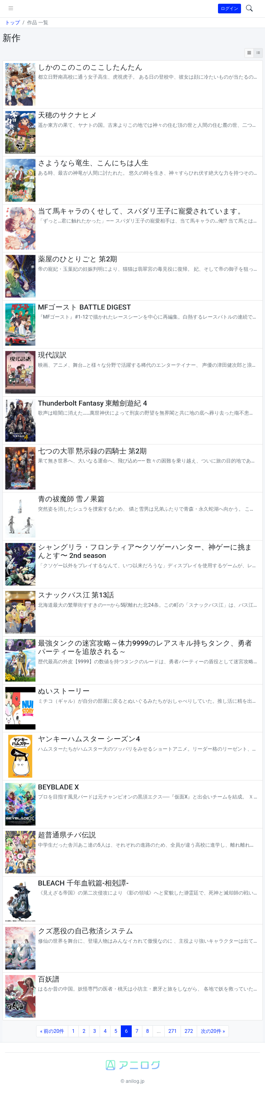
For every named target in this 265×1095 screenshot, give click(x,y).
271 (172, 1031)
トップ (12, 22)
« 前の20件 (52, 1031)
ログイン (229, 8)
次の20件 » (213, 1031)
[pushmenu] (10, 8)
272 (189, 1031)
